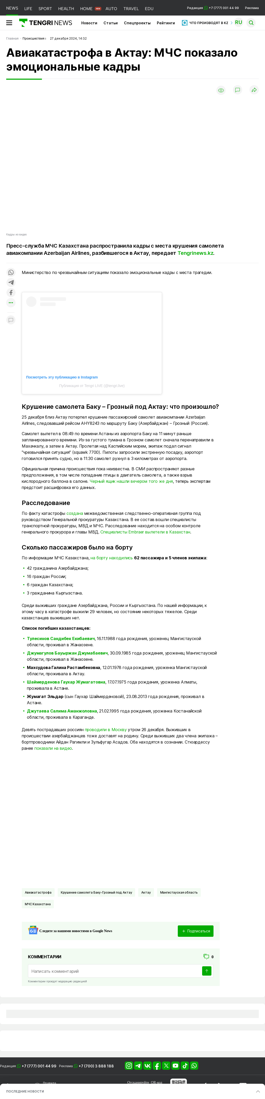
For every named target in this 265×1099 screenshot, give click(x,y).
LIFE (28, 8)
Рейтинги (166, 23)
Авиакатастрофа (38, 892)
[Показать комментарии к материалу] (11, 320)
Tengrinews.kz (195, 253)
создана (75, 513)
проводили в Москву (106, 729)
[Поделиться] (254, 90)
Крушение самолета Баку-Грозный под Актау (96, 892)
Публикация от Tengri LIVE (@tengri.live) (91, 386)
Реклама (252, 8)
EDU (149, 8)
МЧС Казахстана (38, 904)
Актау (146, 892)
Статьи (111, 23)
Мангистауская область (179, 892)
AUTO (111, 8)
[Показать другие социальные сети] (11, 303)
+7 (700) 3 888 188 (96, 1066)
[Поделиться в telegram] (11, 283)
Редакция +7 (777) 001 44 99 (213, 8)
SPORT (45, 8)
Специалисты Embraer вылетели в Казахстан (145, 531)
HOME (86, 8)
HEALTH (66, 8)
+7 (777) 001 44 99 (39, 1066)
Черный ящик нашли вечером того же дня (131, 481)
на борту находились (112, 557)
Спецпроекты (137, 23)
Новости (89, 23)
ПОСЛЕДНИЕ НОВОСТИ (25, 1091)
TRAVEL (131, 8)
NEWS (12, 8)
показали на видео (53, 748)
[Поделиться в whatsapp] (11, 273)
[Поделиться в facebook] (11, 293)
